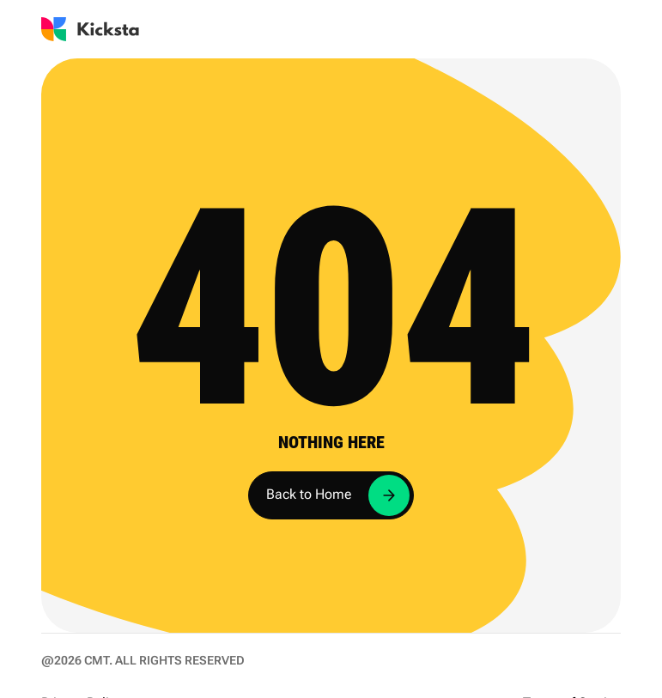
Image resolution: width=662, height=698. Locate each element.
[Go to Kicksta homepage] (90, 29)
